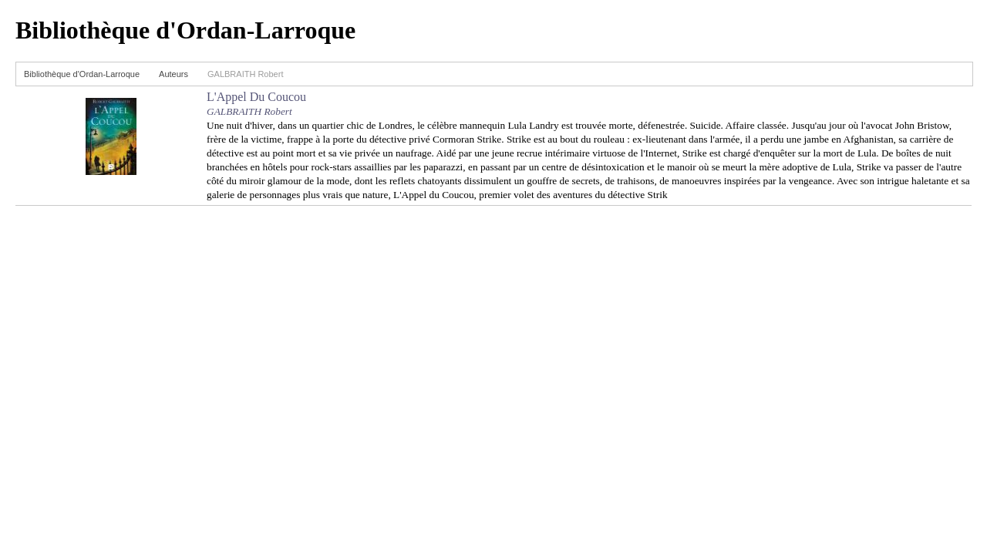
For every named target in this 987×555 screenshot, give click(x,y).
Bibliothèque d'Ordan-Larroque (82, 74)
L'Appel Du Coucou (256, 96)
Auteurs (173, 74)
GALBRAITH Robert (249, 111)
